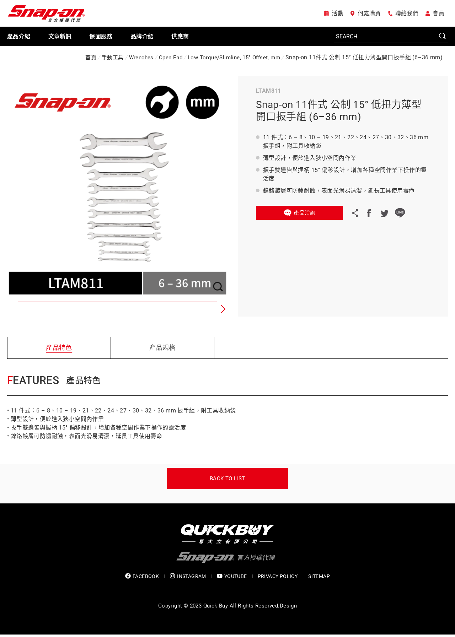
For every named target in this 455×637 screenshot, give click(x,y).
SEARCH (442, 36)
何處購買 (369, 13)
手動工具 (113, 57)
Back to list (227, 478)
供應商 (180, 36)
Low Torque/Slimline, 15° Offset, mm (234, 57)
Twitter (384, 212)
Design (288, 606)
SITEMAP (319, 576)
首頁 (90, 57)
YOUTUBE (232, 576)
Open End (170, 57)
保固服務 (101, 36)
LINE (400, 212)
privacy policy (278, 576)
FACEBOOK (142, 576)
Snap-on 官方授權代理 (46, 13)
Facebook (368, 212)
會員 (438, 13)
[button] (222, 309)
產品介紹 (19, 36)
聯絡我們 (407, 13)
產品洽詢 (305, 213)
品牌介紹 (142, 36)
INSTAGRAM (188, 576)
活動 (337, 13)
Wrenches (141, 57)
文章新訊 (60, 36)
